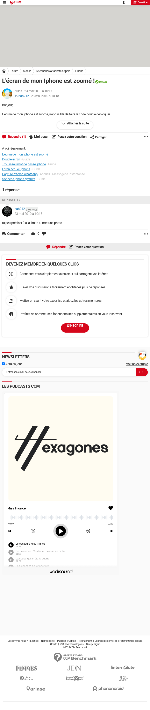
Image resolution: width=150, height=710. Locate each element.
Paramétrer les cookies (131, 640)
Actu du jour (12, 364)
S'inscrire (75, 326)
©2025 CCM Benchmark (75, 647)
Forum (14, 71)
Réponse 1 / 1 (12, 200)
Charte (53, 644)
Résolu (103, 82)
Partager (98, 137)
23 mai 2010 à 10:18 (45, 96)
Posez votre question (72, 137)
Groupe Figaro (93, 644)
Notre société (48, 640)
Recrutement (85, 640)
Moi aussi (41, 137)
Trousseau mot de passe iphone (24, 164)
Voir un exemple (137, 364)
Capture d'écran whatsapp (19, 174)
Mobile (27, 71)
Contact (72, 640)
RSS (62, 644)
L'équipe (34, 640)
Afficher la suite (77, 123)
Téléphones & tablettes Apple (53, 71)
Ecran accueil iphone (16, 169)
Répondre (58, 247)
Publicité (61, 640)
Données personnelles (106, 640)
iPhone (79, 71)
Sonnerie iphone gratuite (18, 179)
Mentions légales (75, 644)
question (141, 2)
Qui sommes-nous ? (18, 640)
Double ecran (11, 159)
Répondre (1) (16, 137)
